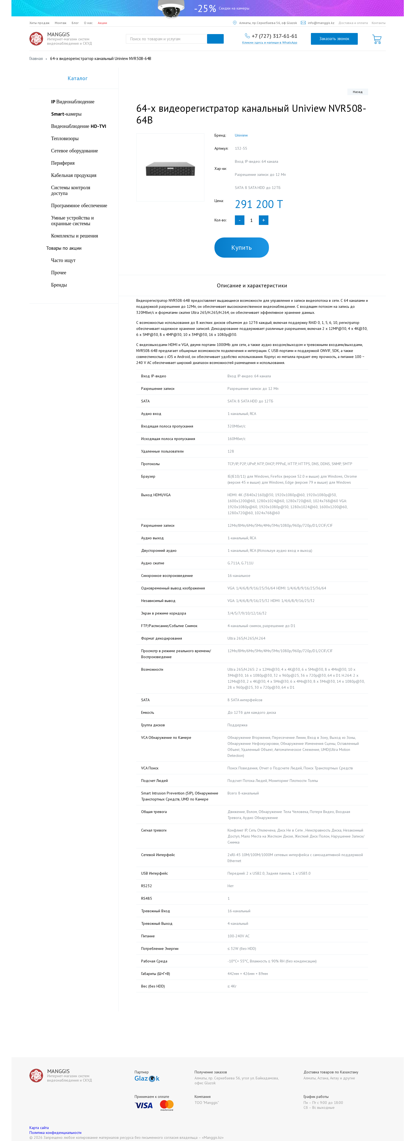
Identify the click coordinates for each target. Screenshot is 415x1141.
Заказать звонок (334, 38)
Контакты (379, 23)
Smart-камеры (66, 114)
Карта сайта (39, 1121)
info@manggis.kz (317, 23)
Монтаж (60, 22)
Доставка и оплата (353, 23)
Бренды (59, 285)
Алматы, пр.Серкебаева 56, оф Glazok (265, 23)
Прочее (58, 272)
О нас (88, 22)
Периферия (63, 163)
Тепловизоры (65, 138)
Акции (102, 22)
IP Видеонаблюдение (73, 101)
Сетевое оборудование (74, 150)
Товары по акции (63, 248)
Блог (75, 22)
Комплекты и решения (74, 236)
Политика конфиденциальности (55, 1126)
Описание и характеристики (252, 285)
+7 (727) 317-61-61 (274, 35)
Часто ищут (63, 260)
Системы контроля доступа (70, 190)
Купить (241, 247)
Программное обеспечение (79, 205)
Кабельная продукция (73, 175)
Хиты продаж (39, 22)
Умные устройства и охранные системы (72, 220)
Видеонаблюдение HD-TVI (78, 126)
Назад (358, 92)
